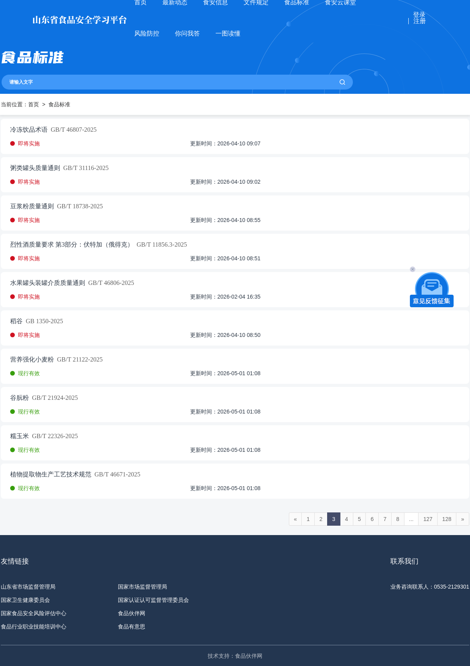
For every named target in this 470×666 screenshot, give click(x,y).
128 (446, 519)
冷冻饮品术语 (29, 130)
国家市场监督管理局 (142, 587)
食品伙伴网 (131, 613)
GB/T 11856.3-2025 (160, 245)
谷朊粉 (19, 398)
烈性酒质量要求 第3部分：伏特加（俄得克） (72, 245)
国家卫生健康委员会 (25, 600)
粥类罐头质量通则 (35, 168)
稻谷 (16, 321)
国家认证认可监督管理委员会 (153, 600)
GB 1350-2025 (43, 321)
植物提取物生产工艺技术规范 (50, 474)
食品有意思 (131, 626)
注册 (419, 21)
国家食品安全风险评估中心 (33, 613)
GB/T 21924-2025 (53, 398)
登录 (419, 15)
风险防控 (146, 33)
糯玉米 (19, 436)
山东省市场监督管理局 (28, 587)
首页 (33, 104)
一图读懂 (227, 33)
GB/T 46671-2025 (115, 474)
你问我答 (187, 33)
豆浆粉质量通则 (32, 206)
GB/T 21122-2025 (78, 359)
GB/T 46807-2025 (72, 130)
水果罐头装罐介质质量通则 (47, 283)
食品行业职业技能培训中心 (33, 626)
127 (427, 519)
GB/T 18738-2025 (78, 206)
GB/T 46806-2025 (109, 283)
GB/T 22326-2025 (53, 436)
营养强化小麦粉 (32, 359)
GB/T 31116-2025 (84, 168)
